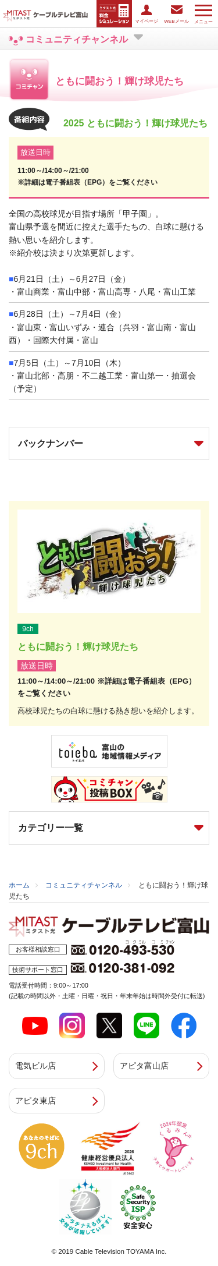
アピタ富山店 (144, 1065)
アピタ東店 (35, 1100)
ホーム (19, 885)
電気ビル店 (35, 1065)
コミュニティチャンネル (83, 885)
